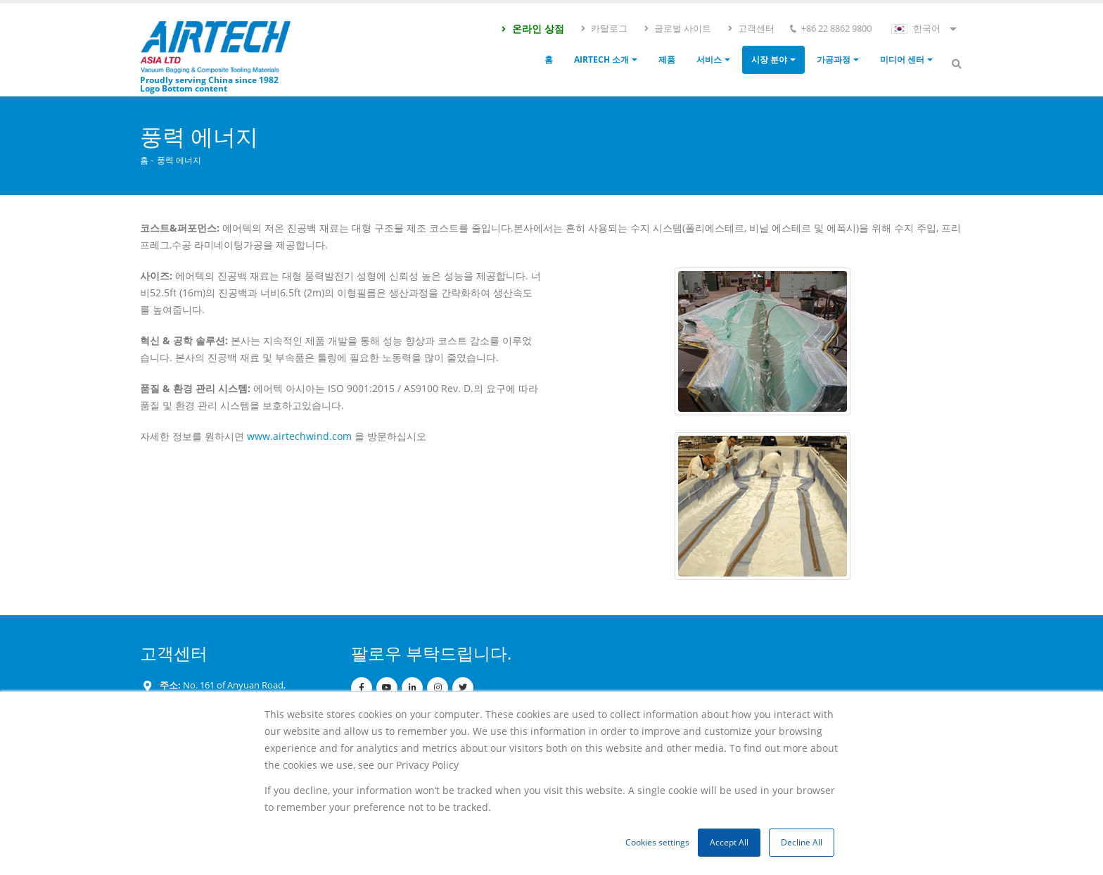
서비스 (709, 59)
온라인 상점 (532, 28)
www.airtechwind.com (299, 436)
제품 (666, 59)
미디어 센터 (902, 59)
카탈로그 (603, 28)
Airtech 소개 (601, 59)
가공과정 (833, 59)
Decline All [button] (801, 842)
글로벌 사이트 (677, 28)
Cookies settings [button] (657, 842)
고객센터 (750, 28)
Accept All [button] (729, 842)
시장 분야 (769, 59)
